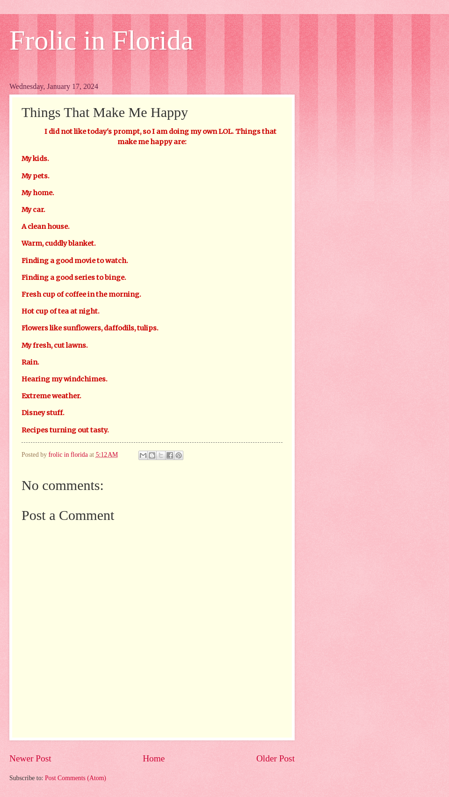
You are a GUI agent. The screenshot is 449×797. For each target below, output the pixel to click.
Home (154, 758)
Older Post (275, 758)
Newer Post (30, 758)
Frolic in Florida (101, 40)
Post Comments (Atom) (75, 778)
